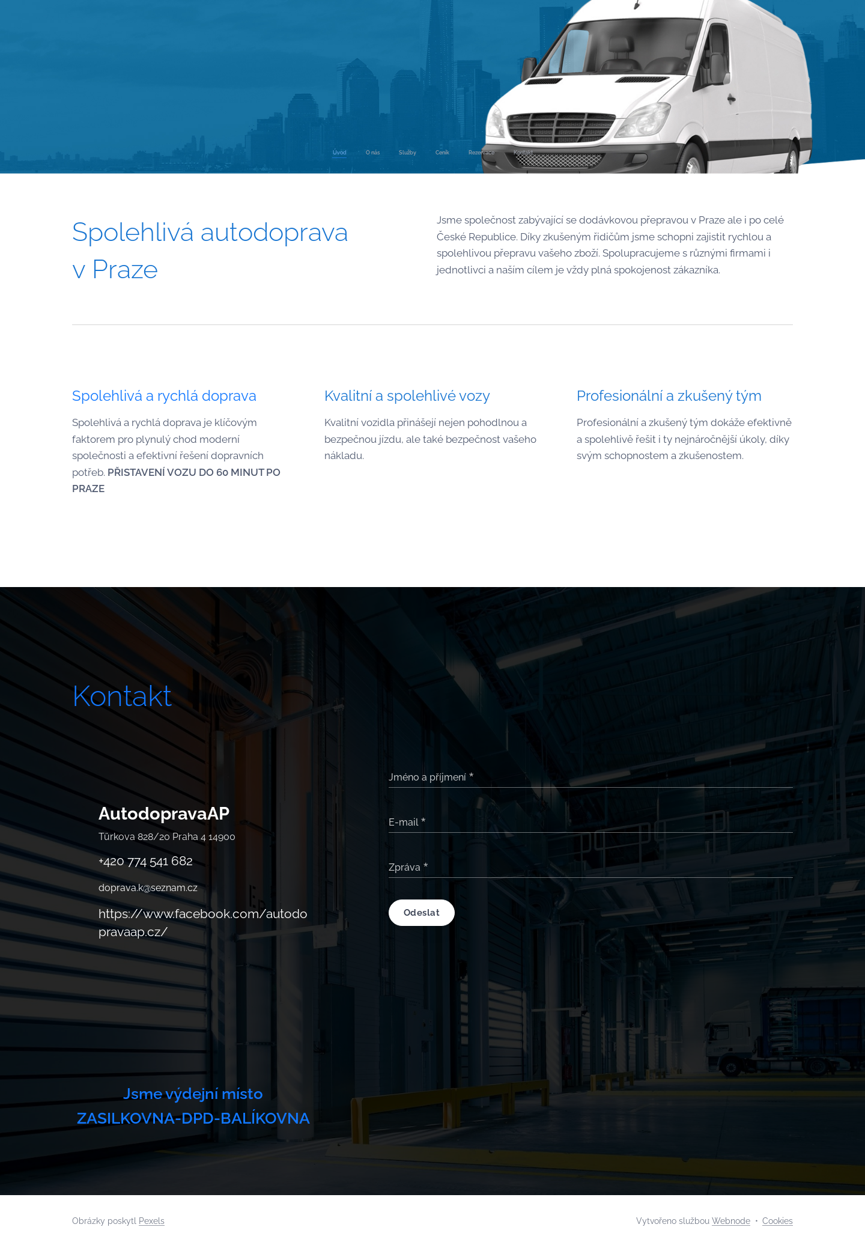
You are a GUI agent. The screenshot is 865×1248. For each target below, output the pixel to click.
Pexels (152, 1221)
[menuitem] (389, 153)
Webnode (731, 1221)
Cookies (777, 1221)
